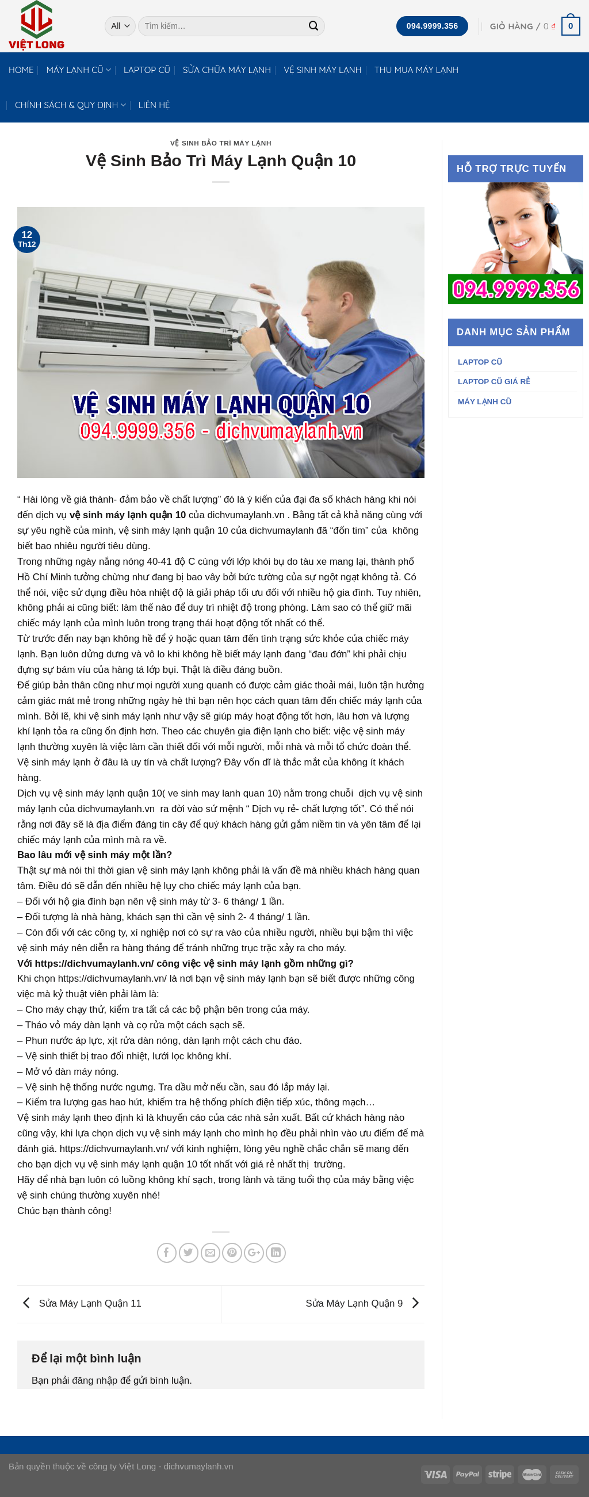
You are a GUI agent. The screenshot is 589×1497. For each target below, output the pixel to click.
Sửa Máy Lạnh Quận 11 (79, 1303)
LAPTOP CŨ (147, 69)
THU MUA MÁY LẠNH (416, 69)
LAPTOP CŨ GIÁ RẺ (494, 381)
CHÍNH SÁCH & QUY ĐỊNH (70, 104)
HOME (21, 69)
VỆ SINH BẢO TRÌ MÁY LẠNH (220, 143)
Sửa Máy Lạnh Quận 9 (364, 1303)
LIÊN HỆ (154, 104)
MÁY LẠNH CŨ (79, 69)
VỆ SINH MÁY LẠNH (323, 69)
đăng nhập (94, 1380)
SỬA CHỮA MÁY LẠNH (227, 69)
